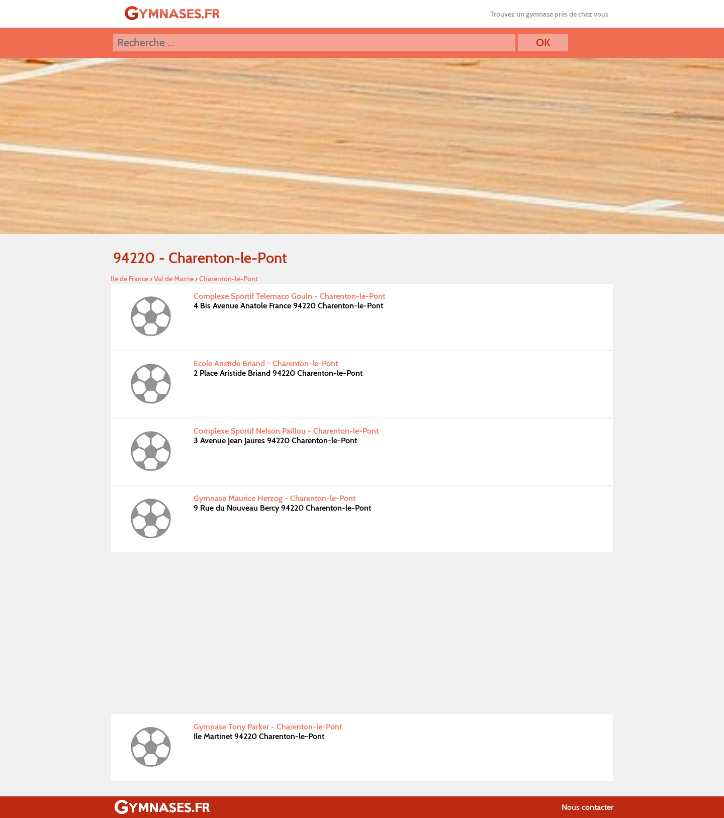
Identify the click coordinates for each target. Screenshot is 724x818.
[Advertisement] (362, 633)
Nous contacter (587, 807)
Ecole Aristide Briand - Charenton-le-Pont (266, 363)
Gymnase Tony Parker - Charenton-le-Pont (268, 726)
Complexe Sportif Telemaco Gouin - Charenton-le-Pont (289, 296)
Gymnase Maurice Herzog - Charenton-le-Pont (274, 498)
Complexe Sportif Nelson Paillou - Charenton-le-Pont (286, 431)
